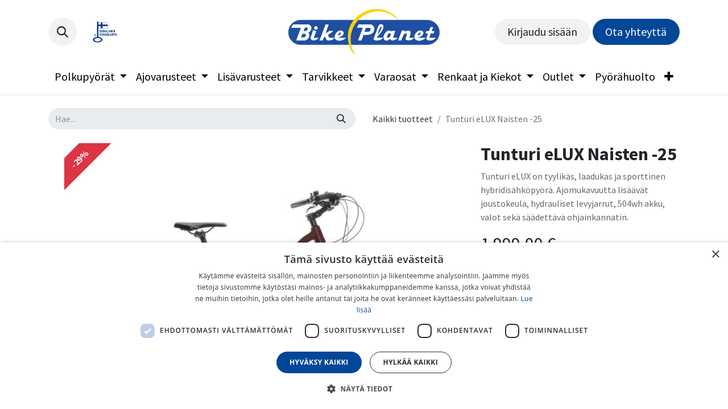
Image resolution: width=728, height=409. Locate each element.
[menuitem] (90, 77)
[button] (62, 32)
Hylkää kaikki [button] (410, 362)
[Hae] (341, 119)
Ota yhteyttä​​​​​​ (636, 31)
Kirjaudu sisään (542, 31)
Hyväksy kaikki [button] (319, 362)
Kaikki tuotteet (403, 118)
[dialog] (364, 326)
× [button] (715, 255)
